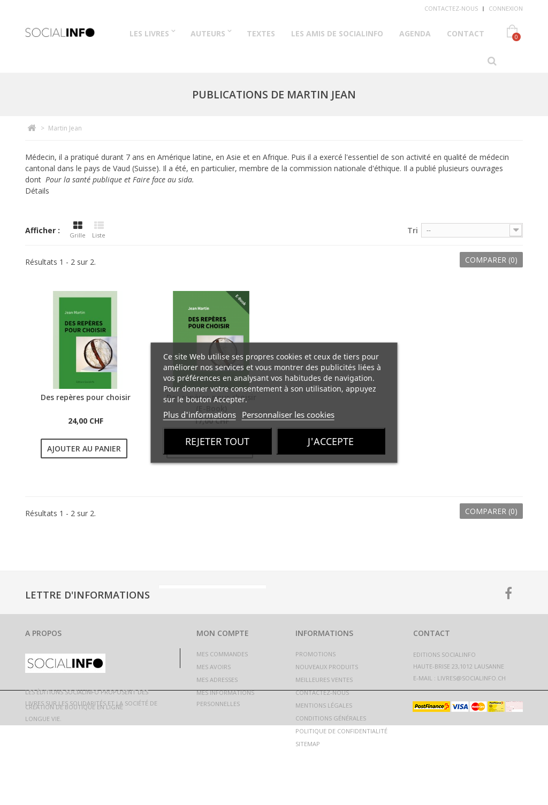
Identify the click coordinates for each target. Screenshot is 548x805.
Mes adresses (217, 680)
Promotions (315, 654)
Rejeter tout (217, 440)
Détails (37, 191)
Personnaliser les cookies (288, 414)
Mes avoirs (213, 667)
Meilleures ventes (324, 680)
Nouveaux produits (326, 667)
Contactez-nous (451, 8)
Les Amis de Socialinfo (337, 33)
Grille (78, 230)
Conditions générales (330, 718)
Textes (261, 33)
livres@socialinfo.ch (471, 678)
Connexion (506, 8)
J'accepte (331, 440)
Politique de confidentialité (341, 731)
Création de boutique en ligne (74, 787)
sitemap (307, 744)
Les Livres (149, 33)
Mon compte (222, 633)
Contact (465, 33)
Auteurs (208, 33)
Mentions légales (323, 705)
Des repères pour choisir (86, 397)
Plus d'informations (199, 414)
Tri (412, 230)
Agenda (415, 33)
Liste (98, 230)
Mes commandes (222, 654)
